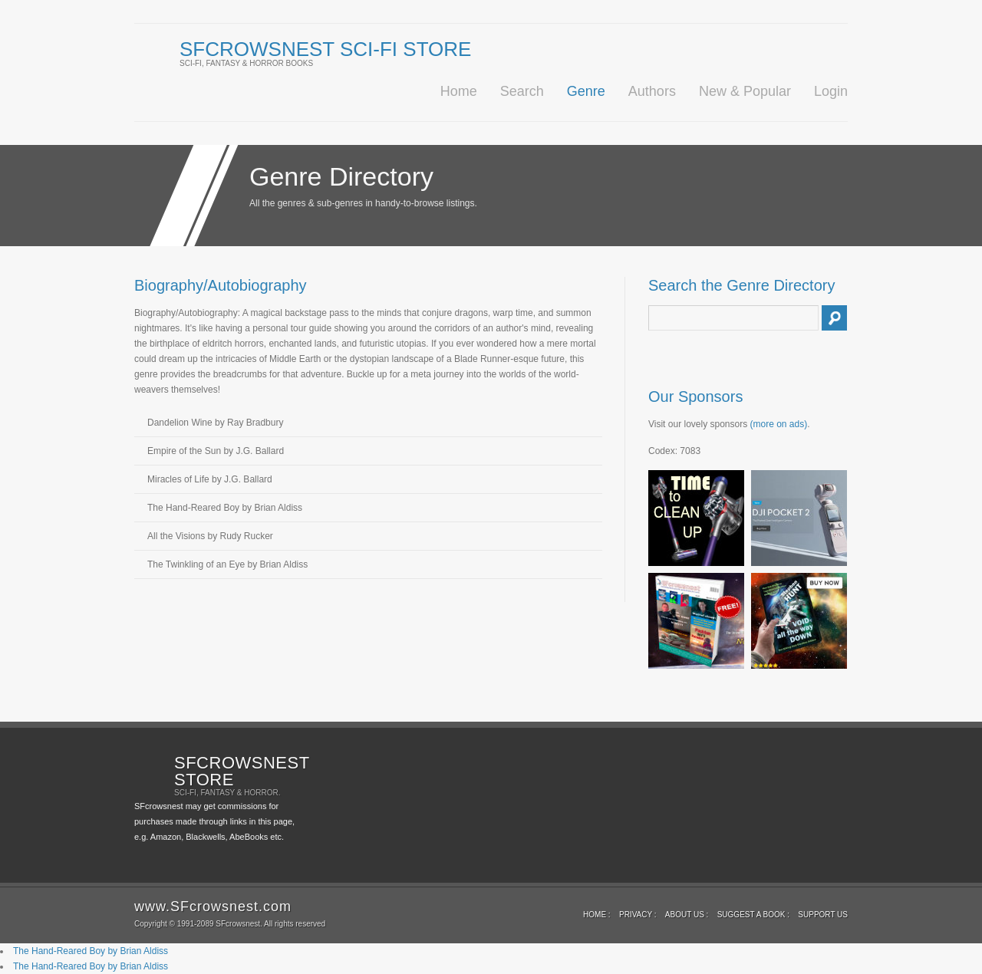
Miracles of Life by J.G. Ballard (209, 479)
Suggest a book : (753, 914)
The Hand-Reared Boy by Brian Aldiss (224, 507)
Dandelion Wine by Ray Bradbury (215, 422)
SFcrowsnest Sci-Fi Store (325, 49)
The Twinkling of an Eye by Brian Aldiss (227, 564)
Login (831, 91)
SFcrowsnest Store (241, 771)
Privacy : (638, 914)
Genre (586, 91)
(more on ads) (779, 424)
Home (458, 91)
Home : (597, 914)
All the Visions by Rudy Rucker (210, 536)
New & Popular (745, 91)
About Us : (687, 914)
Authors (652, 91)
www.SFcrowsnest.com (213, 906)
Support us (823, 914)
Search (522, 91)
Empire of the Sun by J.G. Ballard (215, 451)
